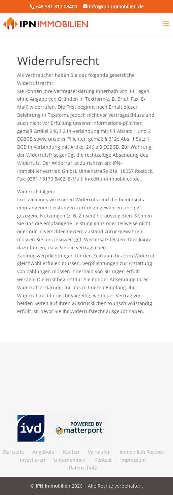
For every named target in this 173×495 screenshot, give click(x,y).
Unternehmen (69, 460)
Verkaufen (99, 452)
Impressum (133, 460)
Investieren (32, 460)
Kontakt (102, 460)
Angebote (43, 452)
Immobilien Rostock (141, 452)
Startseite (13, 452)
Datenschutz (83, 467)
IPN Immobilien (53, 486)
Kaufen (71, 452)
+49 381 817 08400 (56, 6)
